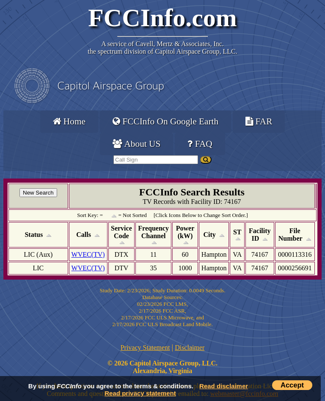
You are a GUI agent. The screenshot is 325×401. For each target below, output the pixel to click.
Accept (292, 385)
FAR (258, 121)
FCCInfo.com (162, 18)
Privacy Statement (145, 347)
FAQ (199, 144)
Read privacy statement (140, 393)
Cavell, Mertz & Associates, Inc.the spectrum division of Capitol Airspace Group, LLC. (162, 47)
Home (69, 121)
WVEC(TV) (88, 254)
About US (136, 144)
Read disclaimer (223, 386)
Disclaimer (189, 347)
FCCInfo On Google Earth (165, 121)
